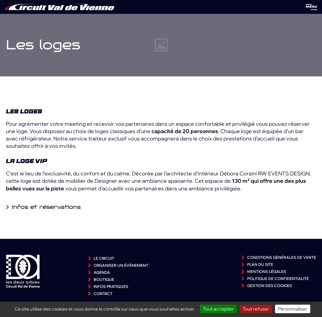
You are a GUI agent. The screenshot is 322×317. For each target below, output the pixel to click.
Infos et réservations (46, 207)
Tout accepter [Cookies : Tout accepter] (218, 309)
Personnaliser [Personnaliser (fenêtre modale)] (292, 309)
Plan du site (260, 264)
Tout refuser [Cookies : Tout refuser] (255, 309)
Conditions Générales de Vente (281, 257)
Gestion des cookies (269, 285)
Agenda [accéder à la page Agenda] (102, 272)
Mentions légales (266, 271)
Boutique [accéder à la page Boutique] (104, 279)
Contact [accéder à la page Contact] (103, 293)
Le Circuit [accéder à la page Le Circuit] (104, 258)
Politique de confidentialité (278, 278)
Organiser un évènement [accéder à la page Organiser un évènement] (121, 265)
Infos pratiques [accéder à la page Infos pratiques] (111, 286)
